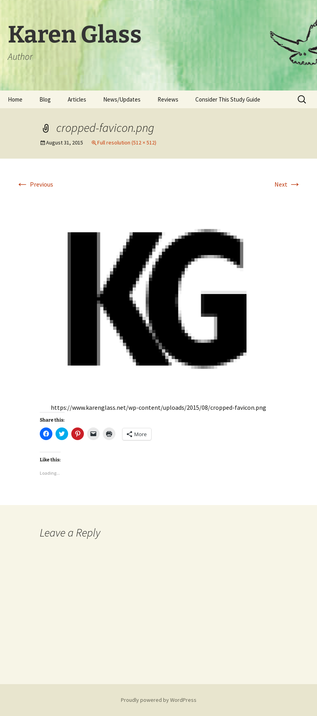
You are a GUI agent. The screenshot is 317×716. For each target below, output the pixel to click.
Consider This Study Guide (227, 99)
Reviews (168, 99)
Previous (34, 184)
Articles (77, 99)
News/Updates (122, 99)
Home (15, 99)
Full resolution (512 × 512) (126, 142)
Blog (45, 99)
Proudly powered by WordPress (159, 699)
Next (287, 184)
